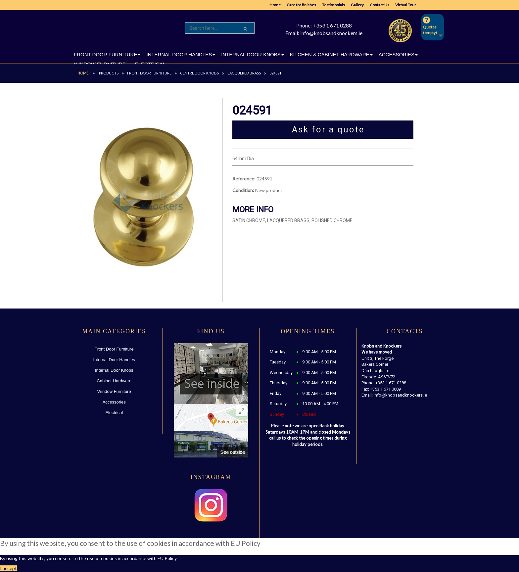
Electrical (114, 412)
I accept (8, 568)
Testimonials (333, 4)
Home (275, 4)
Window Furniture (114, 391)
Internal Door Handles (114, 359)
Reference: (244, 178)
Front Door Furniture (114, 349)
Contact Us (379, 4)
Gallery (357, 4)
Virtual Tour (405, 4)
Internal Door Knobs (114, 370)
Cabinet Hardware (114, 380)
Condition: (243, 190)
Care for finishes (301, 4)
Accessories (114, 402)
